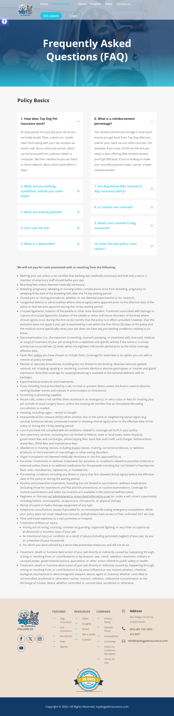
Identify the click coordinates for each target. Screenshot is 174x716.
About (82, 4)
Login (73, 16)
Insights (95, 4)
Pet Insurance (61, 4)
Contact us (123, 4)
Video (108, 4)
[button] (4, 21)
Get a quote (51, 16)
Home (44, 4)
